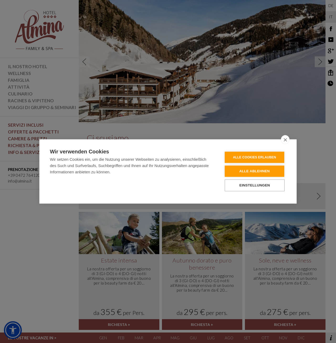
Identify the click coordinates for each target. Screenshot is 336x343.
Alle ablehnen (254, 172)
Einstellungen (254, 186)
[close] (285, 140)
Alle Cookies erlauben (254, 158)
